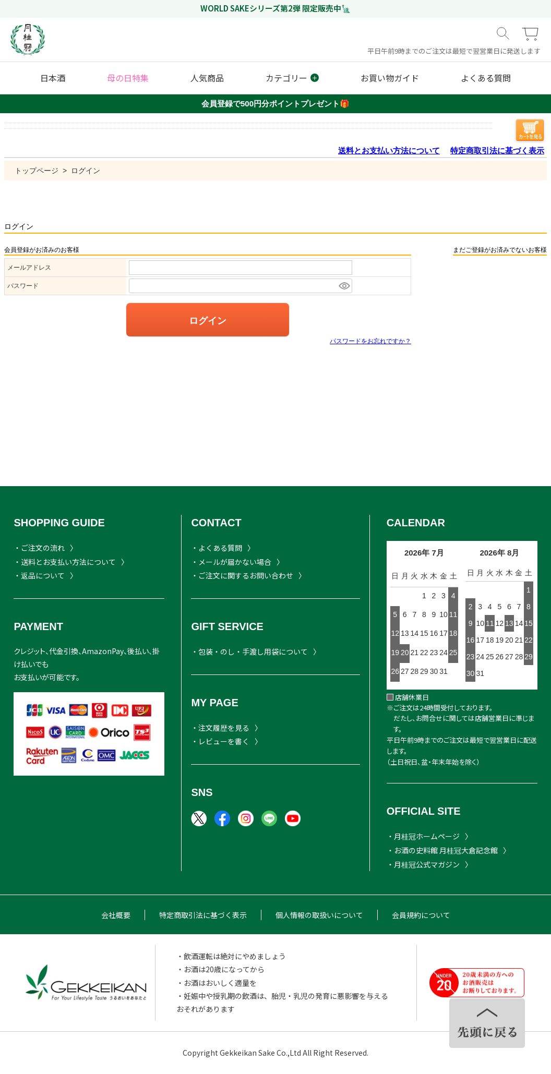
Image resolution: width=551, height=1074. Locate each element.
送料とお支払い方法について (389, 150)
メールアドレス (29, 267)
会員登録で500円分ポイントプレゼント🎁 (275, 103)
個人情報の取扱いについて (319, 915)
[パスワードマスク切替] (344, 286)
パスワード (23, 286)
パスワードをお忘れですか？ (370, 341)
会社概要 (115, 915)
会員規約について (421, 915)
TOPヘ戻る (487, 1023)
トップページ (36, 170)
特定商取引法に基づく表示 (497, 150)
